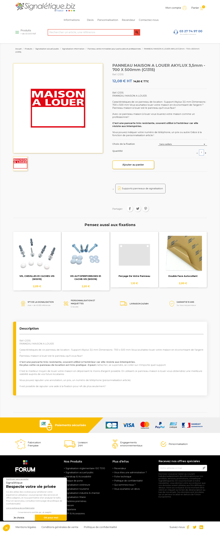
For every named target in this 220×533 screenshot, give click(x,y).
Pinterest (146, 209)
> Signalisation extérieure (77, 484)
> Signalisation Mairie (75, 497)
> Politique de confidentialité (127, 480)
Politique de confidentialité (100, 527)
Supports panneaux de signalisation (142, 188)
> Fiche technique (121, 476)
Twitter (195, 527)
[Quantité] (201, 152)
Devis (90, 20)
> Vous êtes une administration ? (129, 472)
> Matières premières (75, 501)
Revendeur (128, 20)
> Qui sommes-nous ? (124, 484)
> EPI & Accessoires (74, 513)
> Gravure (69, 505)
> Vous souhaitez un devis (126, 489)
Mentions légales (26, 527)
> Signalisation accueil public (79, 472)
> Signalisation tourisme (76, 489)
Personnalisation (107, 20)
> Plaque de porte (73, 480)
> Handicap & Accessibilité (77, 476)
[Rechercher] (94, 32)
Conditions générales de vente (60, 527)
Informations (73, 20)
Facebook (188, 527)
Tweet (138, 209)
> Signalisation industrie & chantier (82, 493)
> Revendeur (119, 468)
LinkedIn (201, 527)
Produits (28, 32)
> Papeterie (70, 509)
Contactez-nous (149, 20)
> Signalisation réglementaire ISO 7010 (84, 468)
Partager (130, 209)
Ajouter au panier (133, 164)
